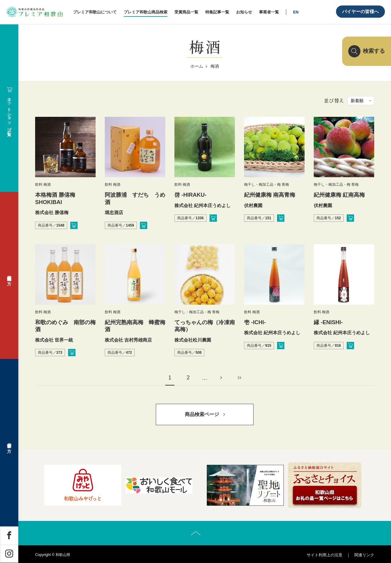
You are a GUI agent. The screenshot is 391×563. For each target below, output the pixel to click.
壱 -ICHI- (255, 322)
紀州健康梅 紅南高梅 (339, 195)
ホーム (196, 66)
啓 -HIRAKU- (190, 195)
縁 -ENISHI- (328, 322)
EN (295, 12)
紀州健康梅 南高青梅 (269, 195)
